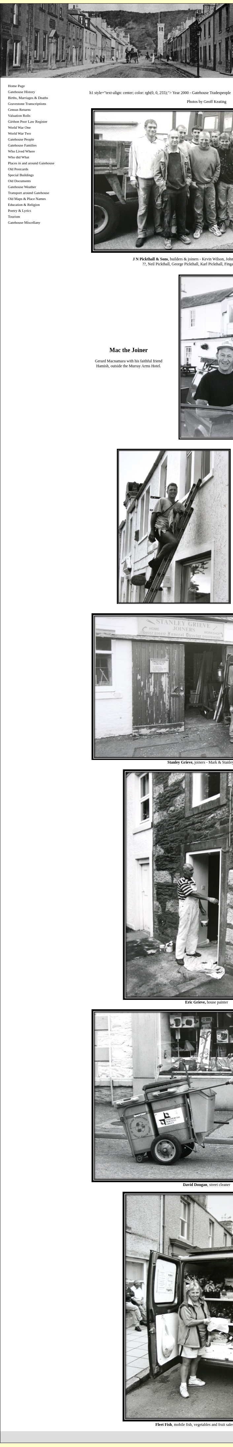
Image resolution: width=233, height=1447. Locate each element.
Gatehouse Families (22, 145)
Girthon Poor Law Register (27, 121)
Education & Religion (24, 205)
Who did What (18, 157)
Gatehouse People (21, 139)
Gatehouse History (21, 92)
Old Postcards (18, 169)
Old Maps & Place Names (27, 199)
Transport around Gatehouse (28, 193)
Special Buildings (21, 175)
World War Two (19, 133)
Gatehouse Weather (22, 187)
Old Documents (19, 181)
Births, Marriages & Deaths (28, 98)
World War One (19, 127)
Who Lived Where (21, 151)
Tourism (14, 216)
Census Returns (19, 110)
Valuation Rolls (19, 115)
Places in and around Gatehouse (31, 163)
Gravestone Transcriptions (27, 104)
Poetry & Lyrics (19, 211)
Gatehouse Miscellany (24, 222)
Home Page (16, 86)
